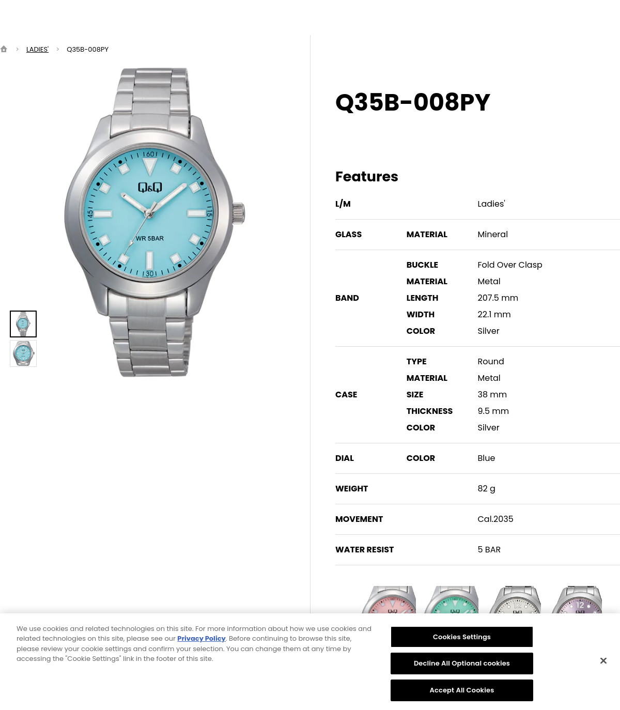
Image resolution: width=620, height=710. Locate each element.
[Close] (603, 664)
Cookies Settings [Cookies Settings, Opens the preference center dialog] (462, 641)
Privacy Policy (201, 642)
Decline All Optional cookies (462, 667)
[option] (155, 222)
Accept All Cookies (462, 694)
